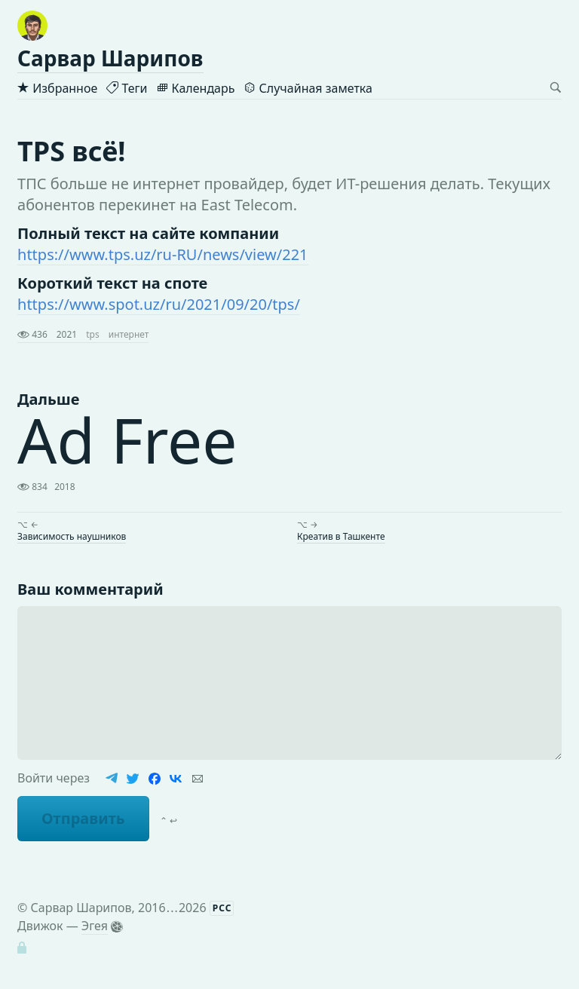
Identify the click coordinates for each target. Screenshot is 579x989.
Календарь (195, 88)
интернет (129, 334)
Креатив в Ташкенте (341, 536)
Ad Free (127, 439)
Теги (126, 88)
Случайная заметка (308, 88)
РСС (222, 908)
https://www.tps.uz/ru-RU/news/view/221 (162, 254)
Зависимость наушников (71, 536)
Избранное (57, 88)
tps (92, 334)
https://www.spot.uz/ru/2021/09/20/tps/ (158, 304)
